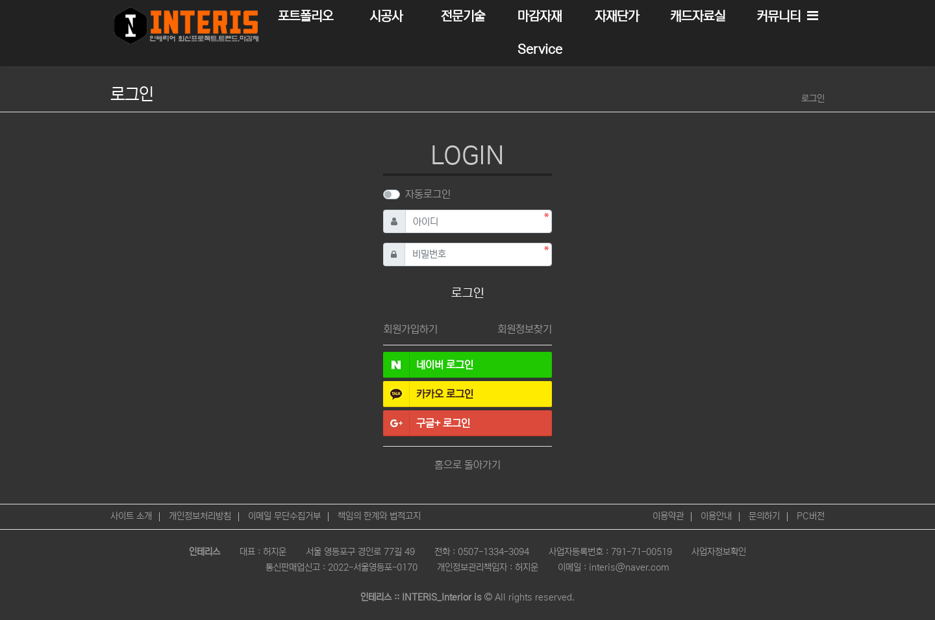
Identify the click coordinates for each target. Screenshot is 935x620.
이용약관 (668, 516)
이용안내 (716, 516)
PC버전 (811, 516)
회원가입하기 (410, 329)
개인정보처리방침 (200, 516)
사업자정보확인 (719, 552)
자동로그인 (428, 194)
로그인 (813, 98)
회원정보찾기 (524, 329)
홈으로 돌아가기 (467, 465)
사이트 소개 (131, 516)
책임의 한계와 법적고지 (379, 516)
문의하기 (764, 516)
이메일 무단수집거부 (284, 516)
